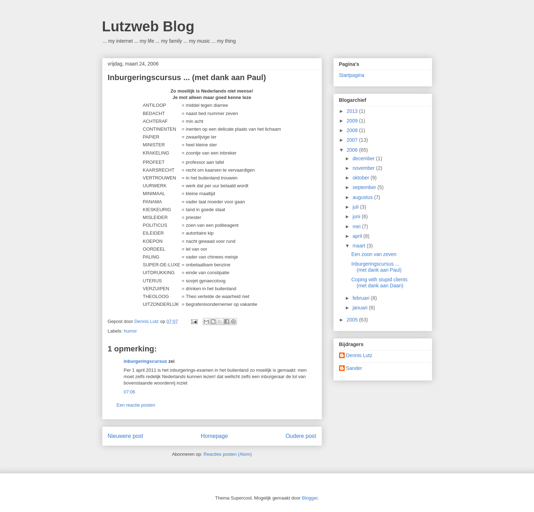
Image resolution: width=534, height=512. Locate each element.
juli (356, 207)
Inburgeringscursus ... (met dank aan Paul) (376, 267)
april (358, 236)
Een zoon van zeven (373, 254)
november (364, 168)
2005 (353, 320)
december (364, 158)
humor (130, 331)
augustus (363, 197)
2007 (353, 140)
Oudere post (301, 436)
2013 (353, 111)
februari (362, 298)
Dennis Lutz (359, 355)
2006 (353, 150)
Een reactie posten (136, 405)
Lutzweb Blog (148, 26)
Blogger (310, 498)
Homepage (214, 436)
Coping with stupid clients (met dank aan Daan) (379, 282)
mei (357, 226)
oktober (362, 178)
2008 (353, 130)
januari (361, 307)
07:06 (130, 392)
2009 (353, 121)
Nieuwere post (125, 436)
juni (357, 216)
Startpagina (352, 75)
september (365, 187)
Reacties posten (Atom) (227, 454)
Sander (354, 368)
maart (360, 246)
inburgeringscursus (145, 361)
